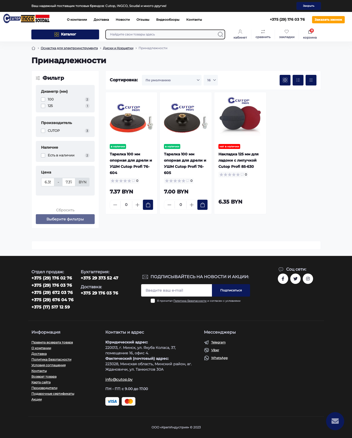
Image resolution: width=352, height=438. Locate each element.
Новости (123, 19)
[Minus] (115, 205)
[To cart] (148, 205)
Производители (44, 388)
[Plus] (137, 205)
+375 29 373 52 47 (99, 278)
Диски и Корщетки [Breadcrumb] (118, 48)
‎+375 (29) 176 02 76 (51, 278)
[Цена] (47, 182)
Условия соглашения (48, 365)
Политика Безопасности (189, 301)
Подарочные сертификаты (52, 394)
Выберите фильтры (65, 219)
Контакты (194, 19)
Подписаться (231, 290)
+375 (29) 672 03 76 (52, 292)
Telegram (218, 342)
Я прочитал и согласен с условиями (198, 301)
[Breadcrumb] (33, 48)
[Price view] (311, 80)
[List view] (298, 80)
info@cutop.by (119, 379)
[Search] (220, 34)
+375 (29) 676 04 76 (52, 299)
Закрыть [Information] (308, 6)
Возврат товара (44, 376)
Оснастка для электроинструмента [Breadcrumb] (69, 48)
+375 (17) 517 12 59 (50, 307)
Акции (36, 399)
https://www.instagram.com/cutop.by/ (308, 279)
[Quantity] (126, 205)
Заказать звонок (328, 19)
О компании (77, 19)
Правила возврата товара (52, 342)
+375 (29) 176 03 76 (51, 285)
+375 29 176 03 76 (99, 293)
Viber (215, 350)
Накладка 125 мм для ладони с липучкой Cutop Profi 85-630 (238, 160)
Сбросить (65, 210)
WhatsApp (219, 358)
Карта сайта (41, 382)
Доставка (101, 19)
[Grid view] (285, 80)
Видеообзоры (168, 19)
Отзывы (142, 19)
